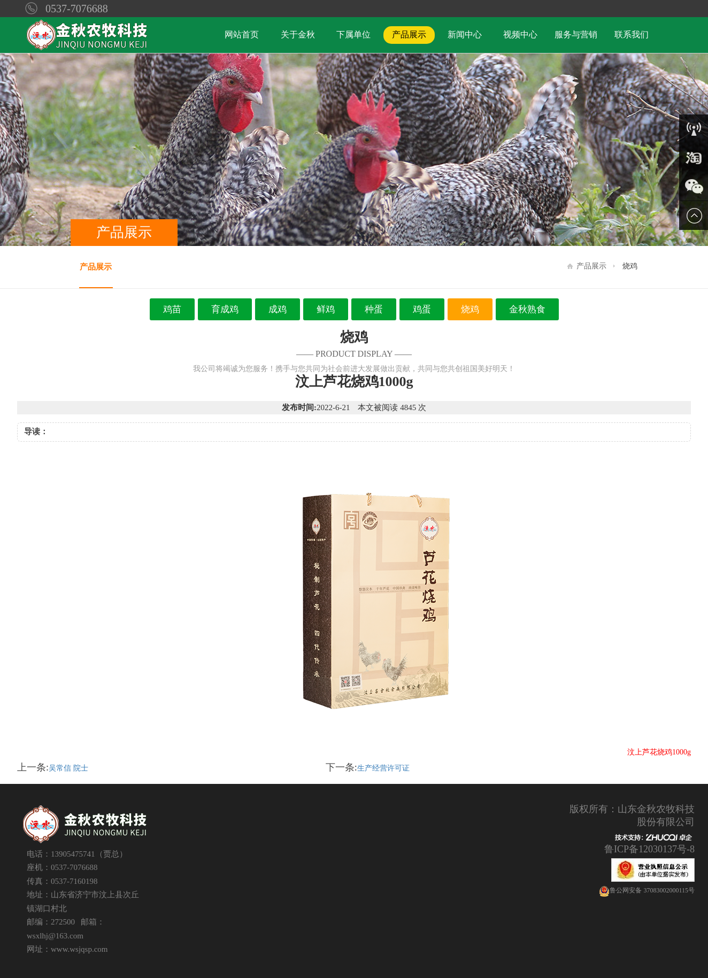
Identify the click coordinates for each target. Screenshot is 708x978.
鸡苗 (172, 309)
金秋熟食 (527, 309)
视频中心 (520, 34)
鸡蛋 (422, 309)
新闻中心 (465, 34)
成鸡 (277, 309)
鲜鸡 (326, 309)
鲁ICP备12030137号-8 (649, 849)
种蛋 (374, 309)
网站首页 (242, 34)
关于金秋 (298, 34)
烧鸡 (470, 309)
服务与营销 (576, 34)
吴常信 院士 (68, 768)
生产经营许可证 (383, 768)
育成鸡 (224, 309)
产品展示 (409, 34)
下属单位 (353, 34)
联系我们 (631, 34)
